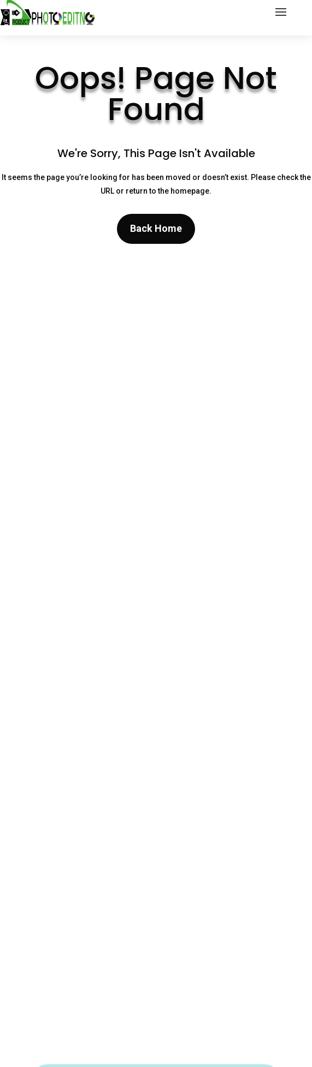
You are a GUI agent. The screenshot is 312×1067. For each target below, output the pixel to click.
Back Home (156, 228)
